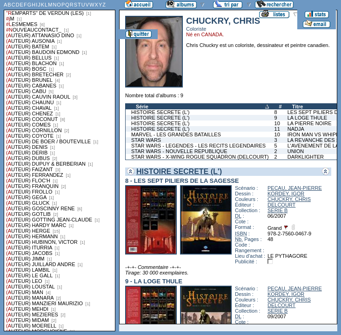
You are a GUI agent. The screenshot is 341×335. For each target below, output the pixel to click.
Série (142, 106)
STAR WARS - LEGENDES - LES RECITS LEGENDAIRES (198, 145)
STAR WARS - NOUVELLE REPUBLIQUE (179, 151)
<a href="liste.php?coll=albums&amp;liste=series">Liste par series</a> (59, 165)
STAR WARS (146, 140)
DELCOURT (281, 205)
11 (277, 129)
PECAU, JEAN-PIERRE (294, 188)
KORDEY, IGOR (285, 193)
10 (277, 123)
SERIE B (277, 210)
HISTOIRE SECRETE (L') (160, 112)
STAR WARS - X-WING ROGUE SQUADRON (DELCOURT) (200, 157)
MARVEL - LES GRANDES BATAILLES (176, 134)
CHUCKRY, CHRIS (289, 199)
